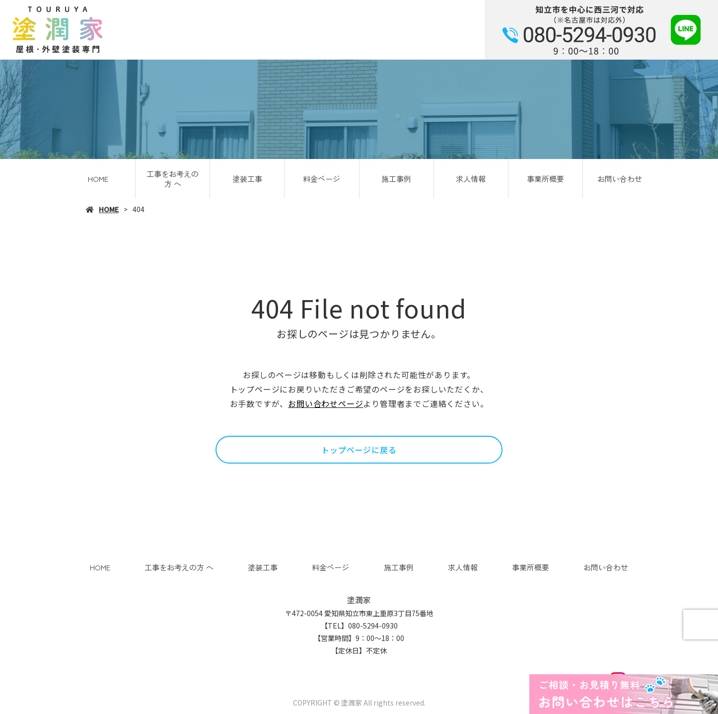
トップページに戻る (358, 450)
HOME (98, 178)
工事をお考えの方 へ (172, 178)
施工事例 (396, 178)
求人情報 (471, 178)
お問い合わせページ (325, 403)
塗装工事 (247, 178)
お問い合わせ (619, 178)
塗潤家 (359, 600)
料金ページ (321, 178)
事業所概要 (545, 178)
